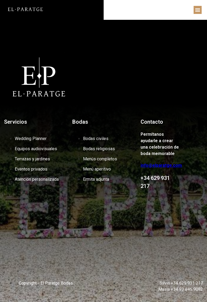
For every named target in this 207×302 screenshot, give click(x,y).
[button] (198, 10)
